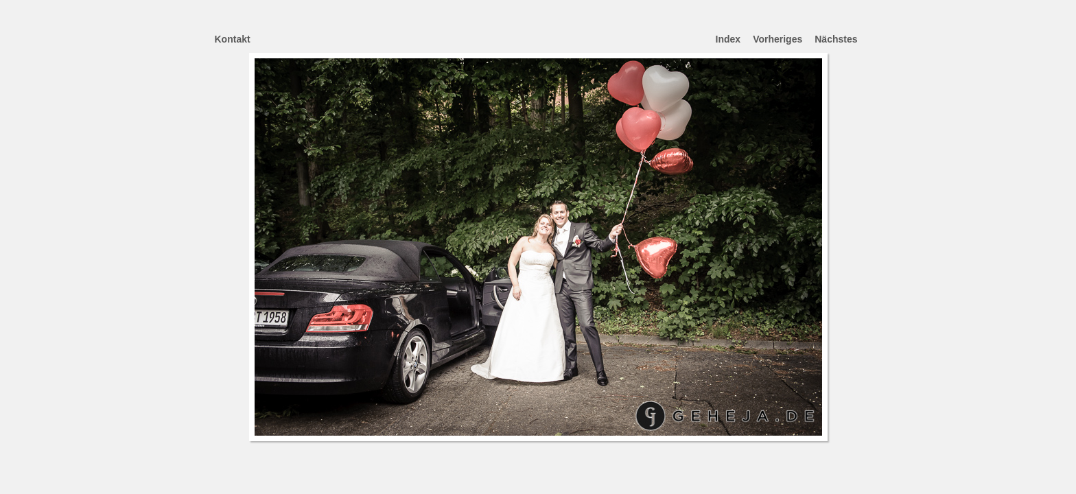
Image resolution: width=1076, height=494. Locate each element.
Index (728, 39)
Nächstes (836, 39)
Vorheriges (777, 39)
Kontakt (232, 39)
